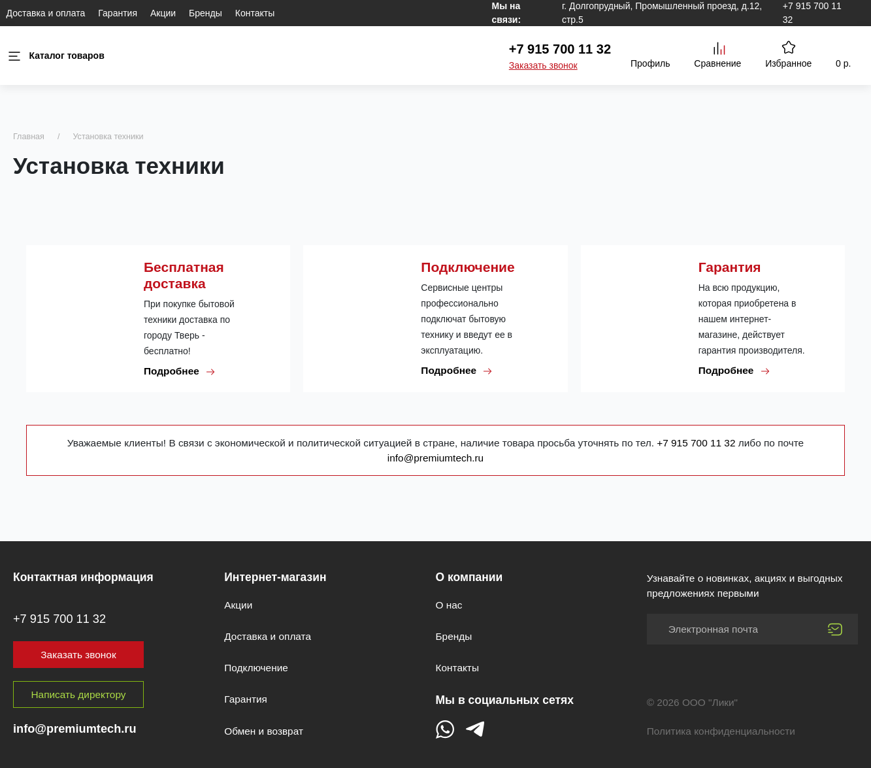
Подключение (256, 667)
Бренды (205, 13)
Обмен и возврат (263, 731)
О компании (469, 577)
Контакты (254, 13)
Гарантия (117, 13)
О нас (449, 604)
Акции (163, 13)
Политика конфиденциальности (721, 731)
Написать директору (78, 694)
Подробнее (180, 371)
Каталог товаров (56, 56)
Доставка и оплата (46, 13)
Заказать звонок (543, 65)
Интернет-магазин (275, 577)
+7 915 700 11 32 (560, 49)
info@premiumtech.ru (435, 457)
